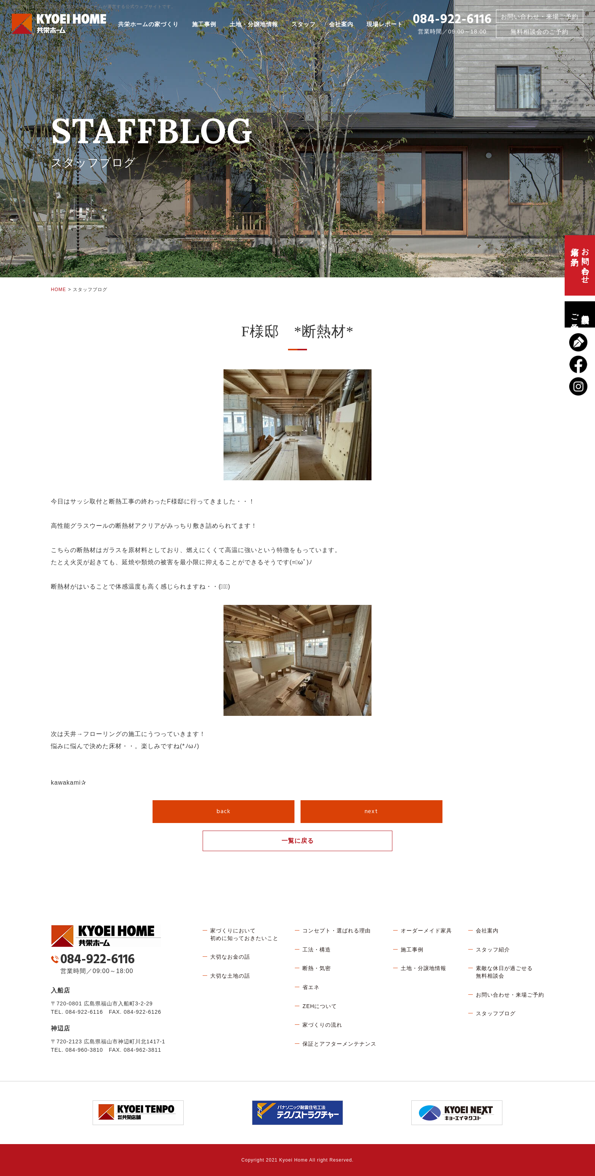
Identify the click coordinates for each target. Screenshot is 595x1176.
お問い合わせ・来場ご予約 (539, 16)
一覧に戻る (298, 840)
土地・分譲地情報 (254, 24)
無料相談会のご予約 (579, 314)
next (371, 812)
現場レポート (385, 24)
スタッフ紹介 (493, 949)
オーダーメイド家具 (426, 931)
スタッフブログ (496, 1013)
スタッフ (303, 24)
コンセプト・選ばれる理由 (336, 931)
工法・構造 (316, 949)
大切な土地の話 (230, 976)
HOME (58, 289)
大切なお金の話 (230, 957)
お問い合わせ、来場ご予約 (579, 265)
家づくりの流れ (322, 1025)
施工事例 (204, 24)
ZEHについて (319, 1006)
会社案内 (341, 24)
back (223, 812)
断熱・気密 (316, 968)
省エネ (311, 987)
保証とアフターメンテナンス (339, 1044)
